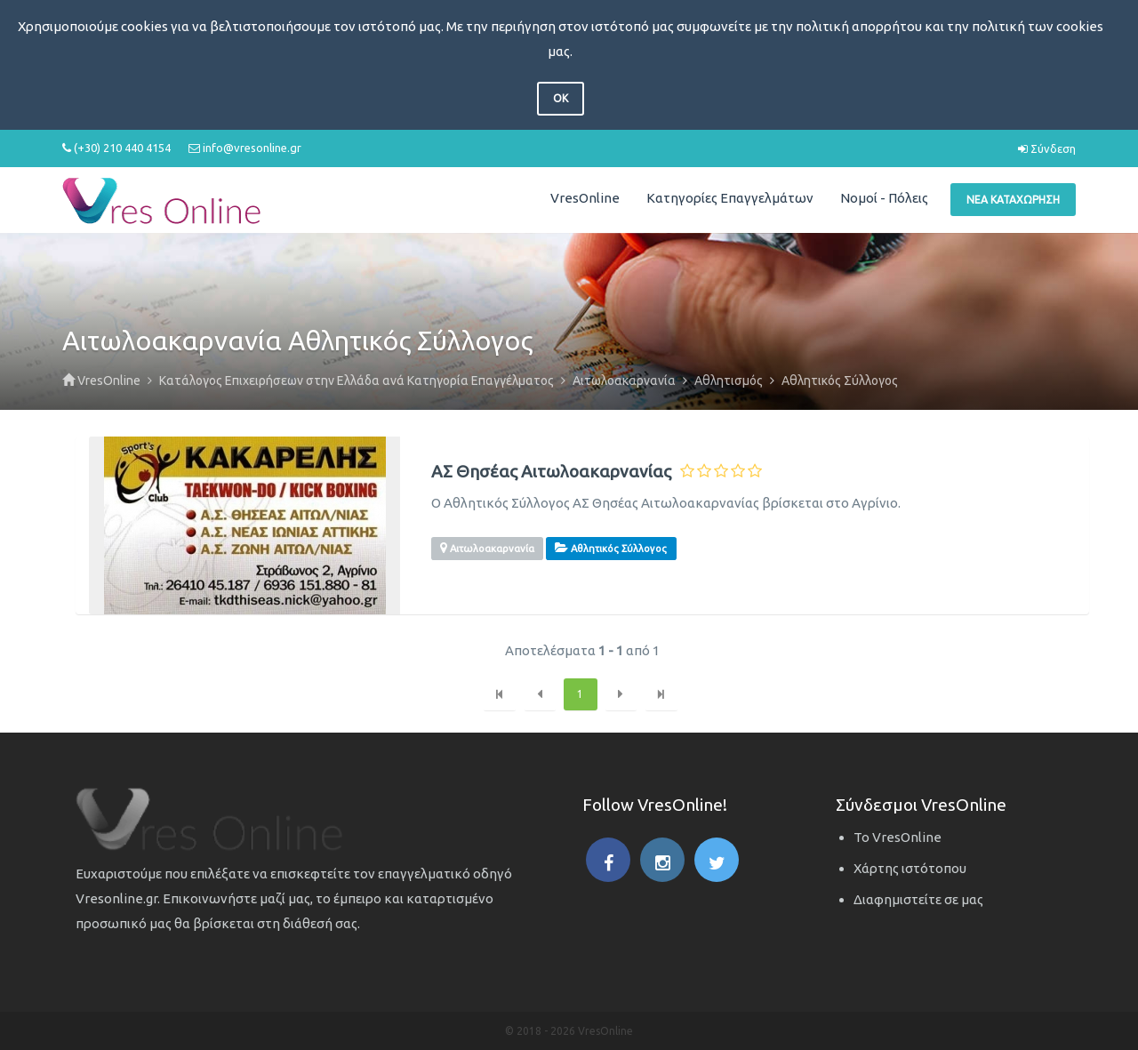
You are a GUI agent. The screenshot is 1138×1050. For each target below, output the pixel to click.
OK (560, 98)
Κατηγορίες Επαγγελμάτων (729, 197)
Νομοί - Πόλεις (884, 197)
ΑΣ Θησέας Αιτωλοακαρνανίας (551, 471)
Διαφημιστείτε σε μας (918, 899)
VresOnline (585, 197)
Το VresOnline (898, 837)
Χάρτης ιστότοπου (910, 868)
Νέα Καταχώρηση (1013, 199)
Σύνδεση (1047, 148)
